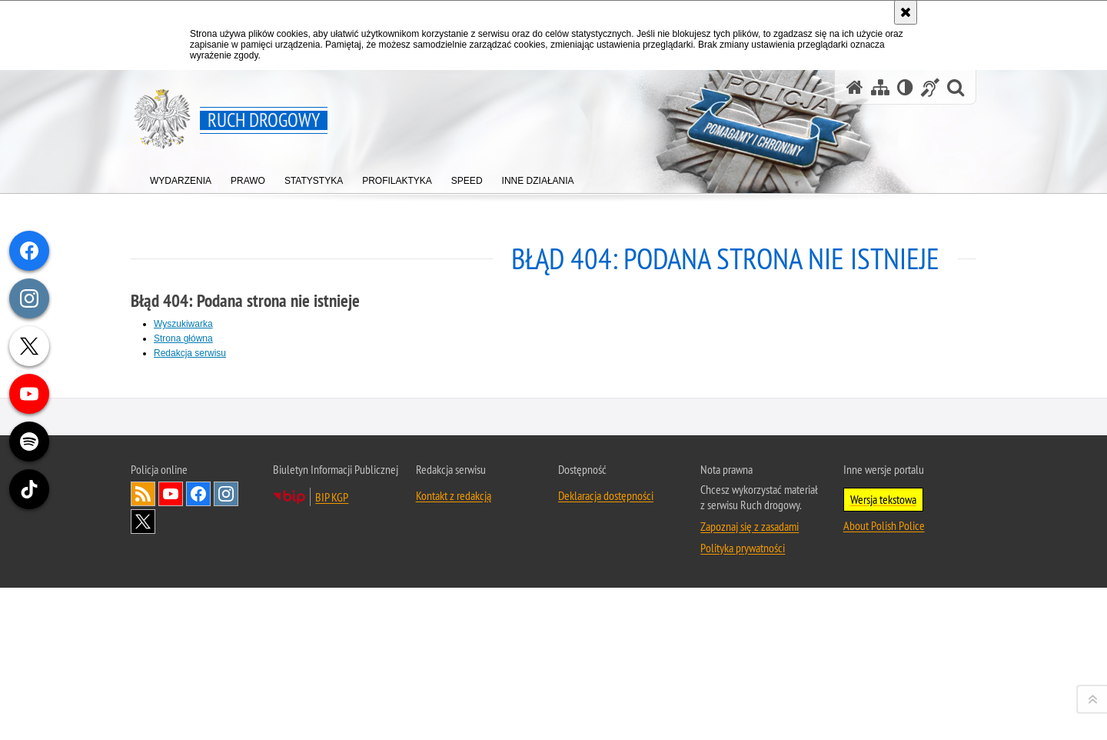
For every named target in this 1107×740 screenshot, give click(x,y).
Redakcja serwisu (190, 353)
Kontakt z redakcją (453, 712)
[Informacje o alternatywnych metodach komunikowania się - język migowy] (930, 87)
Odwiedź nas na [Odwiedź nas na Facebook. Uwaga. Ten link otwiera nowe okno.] (198, 710)
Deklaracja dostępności (605, 712)
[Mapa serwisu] (880, 87)
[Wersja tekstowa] (905, 87)
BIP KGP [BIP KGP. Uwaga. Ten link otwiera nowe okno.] (331, 714)
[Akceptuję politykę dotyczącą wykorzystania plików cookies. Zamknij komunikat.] (905, 12)
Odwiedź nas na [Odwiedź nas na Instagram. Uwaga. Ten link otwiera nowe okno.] (226, 710)
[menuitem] (181, 177)
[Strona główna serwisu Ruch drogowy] (854, 87)
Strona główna (183, 338)
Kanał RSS (143, 710)
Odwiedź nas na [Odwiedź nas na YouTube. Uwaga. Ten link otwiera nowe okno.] (170, 710)
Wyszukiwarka (183, 323)
